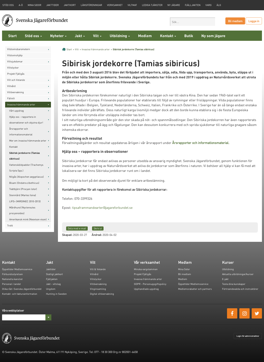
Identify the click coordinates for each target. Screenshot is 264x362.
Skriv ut (98, 228)
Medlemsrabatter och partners (195, 288)
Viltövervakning (15, 92)
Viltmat (132, 5)
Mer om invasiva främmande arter (27, 140)
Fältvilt (11, 98)
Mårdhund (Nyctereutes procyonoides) (22, 210)
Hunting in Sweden (56, 293)
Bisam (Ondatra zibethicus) (24, 182)
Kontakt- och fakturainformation (19, 293)
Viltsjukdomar (15, 61)
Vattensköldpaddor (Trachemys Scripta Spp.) (26, 167)
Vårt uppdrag (16, 110)
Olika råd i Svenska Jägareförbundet (22, 288)
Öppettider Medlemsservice (17, 269)
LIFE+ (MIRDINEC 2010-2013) (25, 201)
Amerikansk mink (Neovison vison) (28, 219)
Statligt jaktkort (54, 274)
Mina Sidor (184, 269)
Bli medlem (235, 21)
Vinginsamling (98, 288)
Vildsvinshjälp (15, 55)
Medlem (145, 35)
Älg (219, 5)
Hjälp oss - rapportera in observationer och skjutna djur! (26, 119)
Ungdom (50, 288)
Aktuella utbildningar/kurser (238, 274)
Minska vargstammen (146, 269)
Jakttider (52, 5)
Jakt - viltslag (53, 283)
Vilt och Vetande (16, 79)
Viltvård (11, 86)
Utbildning (120, 35)
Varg (208, 5)
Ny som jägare (213, 35)
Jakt (80, 35)
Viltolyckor (13, 67)
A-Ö (21, 5)
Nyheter (58, 35)
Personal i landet (11, 283)
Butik (188, 35)
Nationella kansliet (12, 279)
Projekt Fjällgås (15, 73)
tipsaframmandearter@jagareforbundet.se (102, 207)
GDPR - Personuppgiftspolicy (150, 283)
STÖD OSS (8, 5)
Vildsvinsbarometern (18, 49)
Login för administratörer (247, 336)
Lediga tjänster (152, 5)
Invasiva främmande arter (21, 104)
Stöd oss (33, 35)
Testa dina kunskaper (233, 283)
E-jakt (225, 279)
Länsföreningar (91, 5)
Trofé (10, 225)
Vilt (97, 35)
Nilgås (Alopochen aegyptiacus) (26, 176)
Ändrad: (97, 234)
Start (12, 35)
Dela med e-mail (77, 228)
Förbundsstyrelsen (12, 274)
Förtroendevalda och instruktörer (240, 288)
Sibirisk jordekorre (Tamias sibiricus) (24, 155)
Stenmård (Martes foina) (22, 195)
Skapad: (67, 234)
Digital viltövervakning (102, 293)
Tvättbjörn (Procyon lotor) (23, 189)
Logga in (253, 21)
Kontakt (168, 35)
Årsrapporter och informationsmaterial (20, 131)
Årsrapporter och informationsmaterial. (200, 142)
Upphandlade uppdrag (146, 288)
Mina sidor (34, 5)
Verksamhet (115, 5)
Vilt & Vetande (98, 269)
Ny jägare (173, 5)
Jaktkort (70, 5)
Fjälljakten (193, 5)
